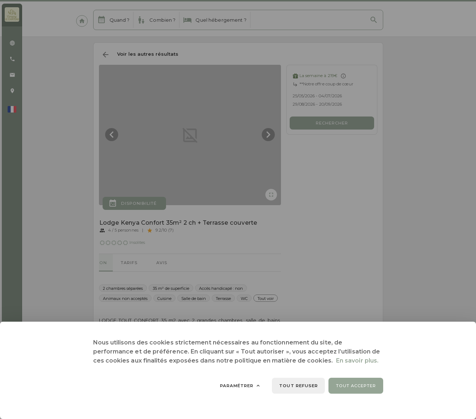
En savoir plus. (357, 360)
